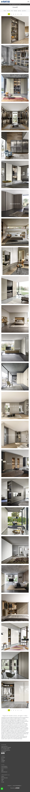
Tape (15, 608)
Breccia (15, 377)
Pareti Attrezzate (4, 777)
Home (10, 4)
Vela (15, 550)
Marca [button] (5, 10)
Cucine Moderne (4, 766)
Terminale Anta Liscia (15, 232)
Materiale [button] (8, 10)
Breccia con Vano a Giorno (15, 463)
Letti (2, 780)
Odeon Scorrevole (15, 290)
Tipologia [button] (15, 10)
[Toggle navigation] (28, 1)
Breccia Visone (15, 666)
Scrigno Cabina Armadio (15, 117)
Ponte (15, 319)
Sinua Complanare (15, 695)
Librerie (2, 776)
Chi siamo (3, 757)
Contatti (2, 761)
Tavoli (2, 769)
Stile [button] (12, 10)
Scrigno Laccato (15, 88)
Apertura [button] (19, 10)
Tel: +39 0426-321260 (5, 748)
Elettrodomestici (4, 771)
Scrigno (15, 59)
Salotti (2, 779)
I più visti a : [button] (24, 10)
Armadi (19, 4)
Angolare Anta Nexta (15, 406)
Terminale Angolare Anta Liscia (15, 435)
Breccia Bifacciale (15, 492)
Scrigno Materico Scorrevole (15, 175)
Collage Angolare (15, 348)
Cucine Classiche (4, 767)
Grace (15, 521)
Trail (15, 579)
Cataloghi (3, 760)
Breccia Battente (15, 203)
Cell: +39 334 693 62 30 (5, 750)
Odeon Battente (15, 261)
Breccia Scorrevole (15, 637)
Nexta (15, 30)
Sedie (2, 770)
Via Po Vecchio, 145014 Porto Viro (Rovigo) (6, 747)
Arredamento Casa (15, 4)
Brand (2, 759)
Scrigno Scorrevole (15, 146)
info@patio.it (3, 751)
